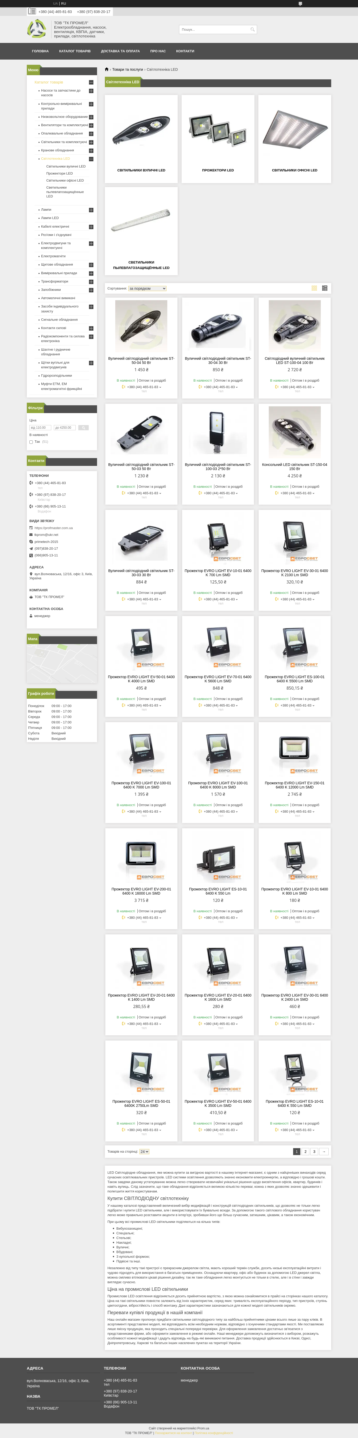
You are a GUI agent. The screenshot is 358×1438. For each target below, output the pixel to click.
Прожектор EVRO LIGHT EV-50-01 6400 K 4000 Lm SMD (141, 679)
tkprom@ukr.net (46, 535)
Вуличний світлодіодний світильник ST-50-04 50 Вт (141, 360)
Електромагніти (53, 256)
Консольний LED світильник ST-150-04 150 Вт (294, 467)
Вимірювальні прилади (59, 273)
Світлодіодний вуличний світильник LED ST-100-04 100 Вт (295, 360)
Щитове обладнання (57, 264)
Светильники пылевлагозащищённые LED (65, 191)
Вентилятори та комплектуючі (64, 125)
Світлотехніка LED (55, 159)
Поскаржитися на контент (173, 1433)
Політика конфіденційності (214, 1433)
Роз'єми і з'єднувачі (56, 235)
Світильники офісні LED (294, 170)
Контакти (185, 51)
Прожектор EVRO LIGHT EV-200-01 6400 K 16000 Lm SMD (141, 891)
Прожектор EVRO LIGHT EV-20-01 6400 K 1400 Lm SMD (141, 997)
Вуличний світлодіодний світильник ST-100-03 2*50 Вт (218, 467)
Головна (40, 51)
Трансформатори (54, 281)
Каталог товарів (75, 51)
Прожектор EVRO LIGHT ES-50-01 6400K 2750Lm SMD (141, 1103)
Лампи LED (50, 218)
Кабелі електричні (55, 226)
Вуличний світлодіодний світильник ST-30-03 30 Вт (141, 573)
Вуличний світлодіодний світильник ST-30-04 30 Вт (218, 360)
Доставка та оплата (120, 51)
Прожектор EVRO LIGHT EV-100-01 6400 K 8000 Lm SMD (218, 785)
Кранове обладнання (57, 150)
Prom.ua (203, 1428)
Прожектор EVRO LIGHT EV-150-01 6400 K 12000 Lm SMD (294, 785)
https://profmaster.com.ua (54, 528)
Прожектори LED (218, 170)
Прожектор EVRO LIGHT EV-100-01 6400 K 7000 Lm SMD (141, 785)
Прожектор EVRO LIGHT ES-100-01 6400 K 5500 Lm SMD (295, 679)
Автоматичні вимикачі (58, 298)
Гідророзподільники (56, 375)
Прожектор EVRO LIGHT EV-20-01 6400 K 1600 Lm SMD (218, 997)
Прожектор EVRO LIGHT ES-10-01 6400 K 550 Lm (218, 891)
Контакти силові (53, 328)
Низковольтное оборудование (64, 117)
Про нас (158, 51)
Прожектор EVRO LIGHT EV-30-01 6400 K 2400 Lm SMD (294, 997)
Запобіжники (51, 290)
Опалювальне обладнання (62, 133)
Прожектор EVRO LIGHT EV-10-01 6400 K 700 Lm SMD (218, 573)
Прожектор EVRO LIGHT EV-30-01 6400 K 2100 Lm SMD (294, 573)
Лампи (46, 209)
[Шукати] (252, 29)
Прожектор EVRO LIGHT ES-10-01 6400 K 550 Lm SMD (295, 1103)
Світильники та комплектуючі (64, 142)
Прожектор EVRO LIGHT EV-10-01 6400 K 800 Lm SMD (294, 891)
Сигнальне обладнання (59, 320)
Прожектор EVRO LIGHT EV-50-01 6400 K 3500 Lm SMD (218, 1103)
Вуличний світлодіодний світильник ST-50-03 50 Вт (141, 467)
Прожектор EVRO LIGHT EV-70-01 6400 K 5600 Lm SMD (218, 679)
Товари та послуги (127, 69)
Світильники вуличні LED (141, 170)
